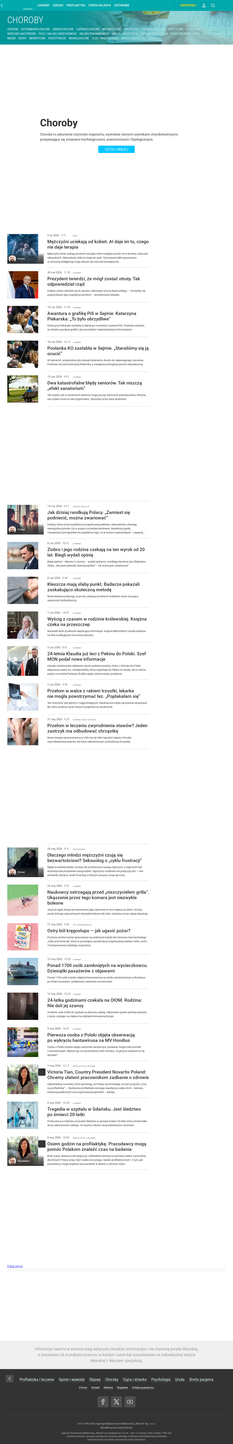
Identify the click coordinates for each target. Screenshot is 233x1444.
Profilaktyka (77, 5)
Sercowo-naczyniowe (21, 33)
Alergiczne (193, 29)
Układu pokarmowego (94, 33)
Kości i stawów (212, 33)
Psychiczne (131, 29)
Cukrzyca (154, 38)
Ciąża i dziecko (135, 1379)
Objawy (95, 1379)
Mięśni (11, 38)
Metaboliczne (111, 29)
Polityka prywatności (143, 1387)
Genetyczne (175, 29)
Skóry (22, 38)
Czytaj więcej (116, 149)
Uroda (180, 1379)
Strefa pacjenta (101, 5)
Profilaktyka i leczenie (36, 1379)
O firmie (83, 1387)
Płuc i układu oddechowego (58, 33)
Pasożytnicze (57, 38)
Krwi (197, 33)
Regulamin (122, 1387)
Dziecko (60, 5)
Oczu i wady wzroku (105, 38)
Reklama (108, 1387)
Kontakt (95, 1387)
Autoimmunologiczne (35, 29)
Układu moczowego (125, 33)
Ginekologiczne (63, 29)
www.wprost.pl (122, 1439)
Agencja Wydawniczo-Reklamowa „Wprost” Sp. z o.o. (125, 1423)
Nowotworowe (181, 33)
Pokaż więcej (15, 1266)
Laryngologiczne (88, 29)
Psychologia (161, 1379)
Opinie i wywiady (72, 1379)
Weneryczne (37, 38)
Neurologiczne (79, 38)
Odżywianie (123, 5)
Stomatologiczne (153, 29)
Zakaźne (12, 29)
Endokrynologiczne (154, 33)
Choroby (46, 5)
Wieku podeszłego (133, 38)
